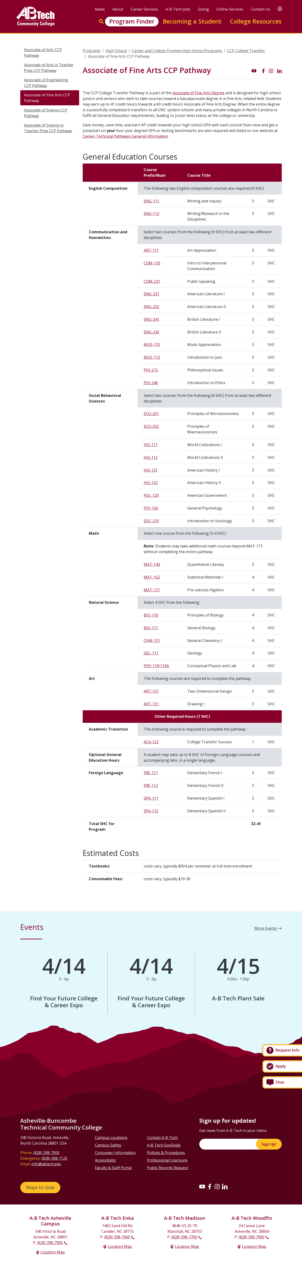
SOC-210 (151, 520)
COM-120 (152, 263)
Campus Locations (111, 1137)
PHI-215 (151, 370)
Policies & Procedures (166, 1152)
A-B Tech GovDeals (164, 1145)
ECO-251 (151, 413)
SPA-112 (151, 811)
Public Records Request (167, 1167)
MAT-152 (152, 577)
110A (164, 665)
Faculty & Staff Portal (113, 1167)
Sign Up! (268, 1144)
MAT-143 (152, 564)
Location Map (53, 1252)
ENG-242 (151, 332)
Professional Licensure (167, 1160)
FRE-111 (151, 772)
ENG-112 (151, 213)
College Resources (256, 21)
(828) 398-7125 (54, 1158)
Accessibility (105, 1160)
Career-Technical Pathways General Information (125, 136)
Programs (91, 50)
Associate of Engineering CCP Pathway (46, 82)
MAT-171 (152, 589)
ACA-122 (151, 741)
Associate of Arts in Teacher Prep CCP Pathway (48, 67)
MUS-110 (152, 344)
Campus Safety (108, 1145)
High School (116, 50)
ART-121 (151, 691)
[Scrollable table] (182, 501)
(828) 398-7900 (46, 1152)
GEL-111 (151, 653)
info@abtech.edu (46, 1164)
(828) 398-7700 (184, 1237)
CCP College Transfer (246, 50)
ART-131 (151, 704)
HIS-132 (151, 482)
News (100, 9)
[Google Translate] (280, 8)
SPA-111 (151, 798)
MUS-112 (152, 357)
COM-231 (152, 281)
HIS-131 (151, 470)
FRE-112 (151, 785)
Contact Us (260, 9)
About (117, 9)
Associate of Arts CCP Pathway (43, 52)
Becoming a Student (192, 21)
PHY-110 (151, 665)
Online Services (229, 9)
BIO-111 (151, 627)
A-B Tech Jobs (178, 9)
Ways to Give (40, 1187)
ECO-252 (151, 426)
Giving (203, 9)
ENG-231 (151, 293)
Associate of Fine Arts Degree (198, 92)
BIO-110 (151, 615)
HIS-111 (151, 444)
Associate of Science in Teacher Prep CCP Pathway (48, 128)
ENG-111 (151, 201)
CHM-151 (152, 640)
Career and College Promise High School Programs (177, 50)
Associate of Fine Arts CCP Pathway (47, 97)
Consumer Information (115, 1152)
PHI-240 (151, 382)
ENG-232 (151, 306)
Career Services (144, 9)
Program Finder (132, 21)
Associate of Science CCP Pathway (45, 112)
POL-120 (151, 495)
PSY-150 (151, 508)
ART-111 (151, 250)
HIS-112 (151, 457)
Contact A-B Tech (162, 1137)
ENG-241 (151, 319)
